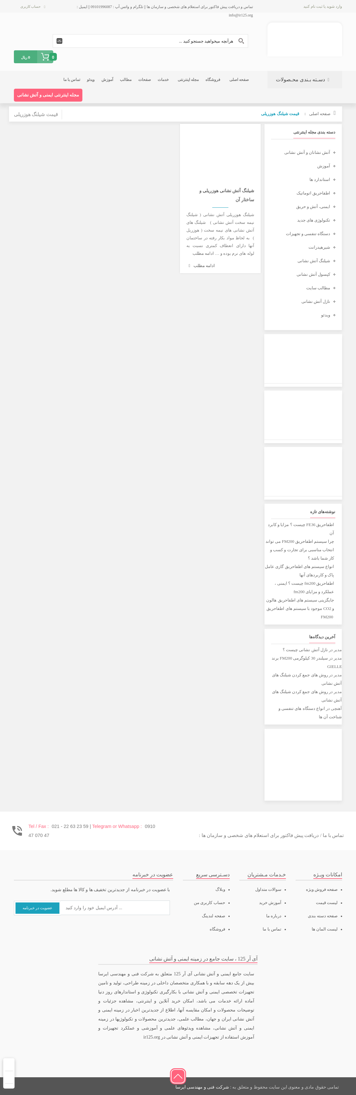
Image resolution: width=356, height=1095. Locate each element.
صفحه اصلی (319, 113)
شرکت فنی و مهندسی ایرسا (202, 1087)
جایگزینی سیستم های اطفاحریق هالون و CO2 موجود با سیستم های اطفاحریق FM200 (300, 608)
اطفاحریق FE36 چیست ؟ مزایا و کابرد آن (301, 528)
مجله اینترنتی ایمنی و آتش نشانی (48, 95)
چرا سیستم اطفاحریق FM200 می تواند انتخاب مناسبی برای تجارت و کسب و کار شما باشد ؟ (300, 550)
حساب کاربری (30, 6)
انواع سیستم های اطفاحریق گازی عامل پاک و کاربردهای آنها (299, 570)
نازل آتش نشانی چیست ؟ (305, 649)
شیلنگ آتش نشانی (314, 260)
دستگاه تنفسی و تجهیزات (308, 233)
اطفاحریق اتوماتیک (313, 193)
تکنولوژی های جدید (313, 220)
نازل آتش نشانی (315, 301)
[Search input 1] (150, 41)
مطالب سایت (318, 287)
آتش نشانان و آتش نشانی (307, 152)
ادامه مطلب (203, 253)
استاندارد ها (319, 179)
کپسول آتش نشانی (313, 274)
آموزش (323, 166)
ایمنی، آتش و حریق (313, 206)
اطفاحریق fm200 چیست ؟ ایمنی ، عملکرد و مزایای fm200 (304, 587)
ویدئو (325, 315)
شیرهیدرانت (319, 247)
